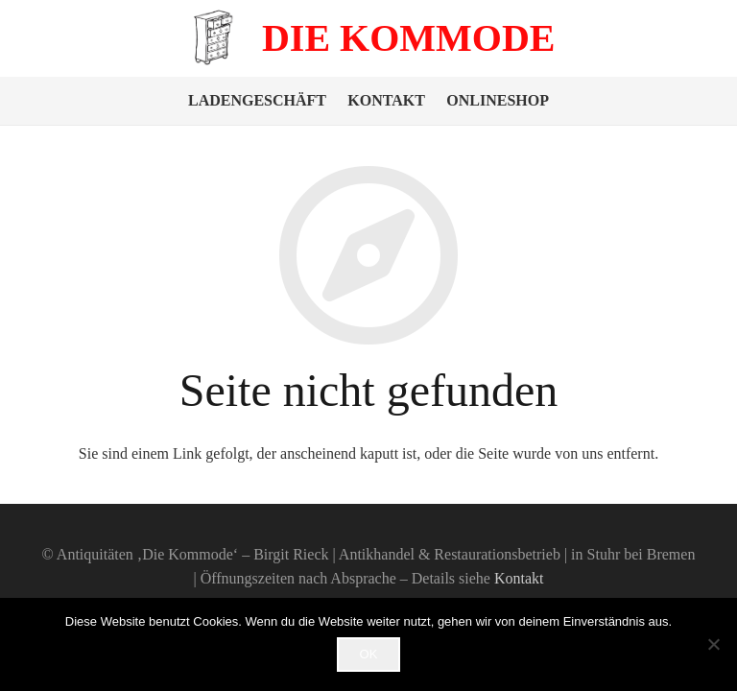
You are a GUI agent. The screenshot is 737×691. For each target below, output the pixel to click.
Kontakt (386, 100)
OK (369, 654)
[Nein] (713, 644)
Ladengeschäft (257, 100)
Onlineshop (497, 100)
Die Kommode (409, 38)
